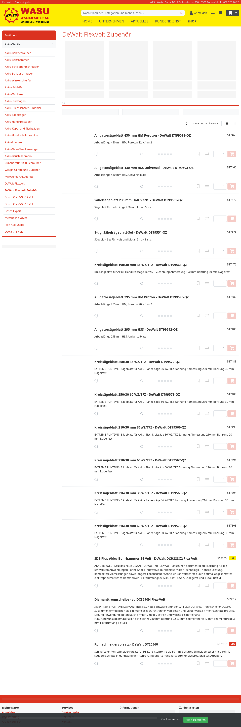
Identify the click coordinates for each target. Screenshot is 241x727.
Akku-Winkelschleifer (18, 80)
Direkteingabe (70, 712)
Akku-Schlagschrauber (19, 73)
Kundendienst (168, 21)
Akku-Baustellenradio (18, 156)
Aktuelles (139, 21)
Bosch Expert (13, 211)
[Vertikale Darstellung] (227, 123)
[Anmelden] (198, 13)
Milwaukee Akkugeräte (19, 176)
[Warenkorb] (230, 13)
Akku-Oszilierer (14, 94)
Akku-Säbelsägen (15, 115)
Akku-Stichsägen (15, 101)
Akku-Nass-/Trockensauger (21, 149)
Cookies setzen (170, 719)
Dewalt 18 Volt (14, 231)
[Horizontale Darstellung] (235, 123)
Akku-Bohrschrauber (18, 53)
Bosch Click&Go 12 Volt (19, 197)
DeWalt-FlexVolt (15, 183)
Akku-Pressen (13, 142)
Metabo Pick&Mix (16, 218)
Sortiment (11, 35)
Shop (192, 21)
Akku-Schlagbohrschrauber (22, 67)
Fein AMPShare (14, 225)
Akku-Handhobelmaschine (21, 135)
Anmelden (8, 712)
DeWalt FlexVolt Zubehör (21, 190)
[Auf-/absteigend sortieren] (186, 123)
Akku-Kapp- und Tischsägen (22, 128)
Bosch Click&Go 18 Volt (19, 204)
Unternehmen (111, 21)
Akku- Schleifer (14, 87)
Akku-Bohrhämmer (17, 60)
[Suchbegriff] (129, 13)
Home (87, 21)
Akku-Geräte (29, 44)
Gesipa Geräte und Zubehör (22, 170)
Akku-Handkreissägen (18, 122)
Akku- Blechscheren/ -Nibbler (23, 108)
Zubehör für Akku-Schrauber (23, 163)
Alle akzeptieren (196, 720)
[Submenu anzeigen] (53, 35)
